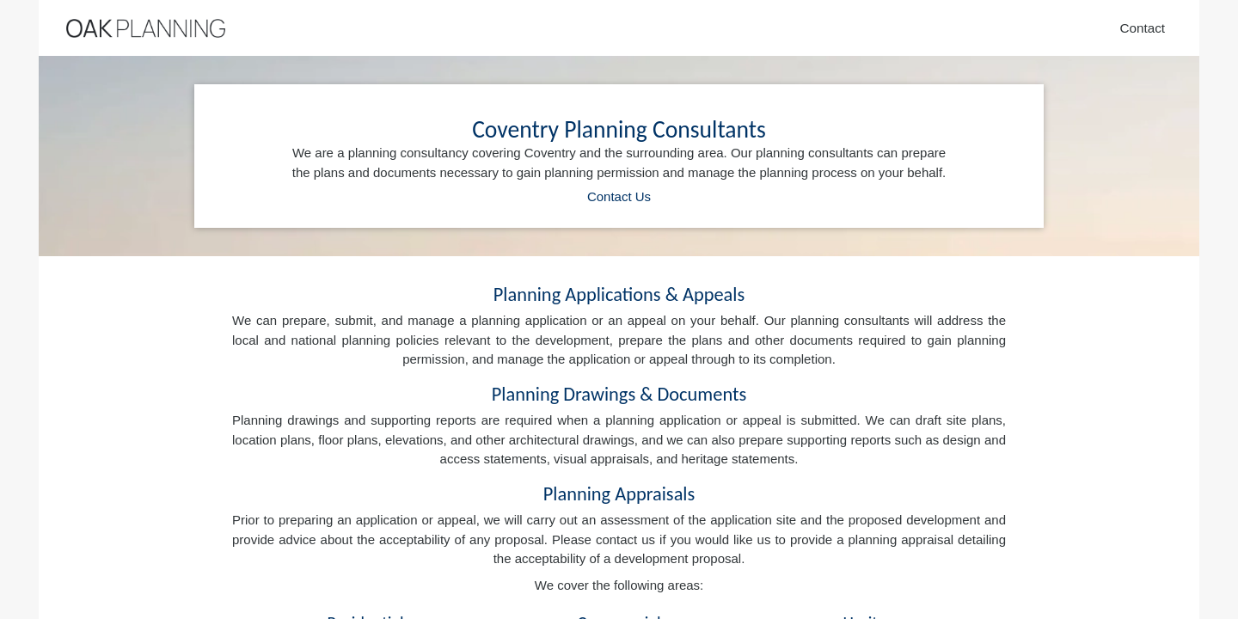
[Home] (145, 28)
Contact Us (619, 196)
